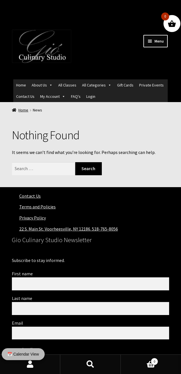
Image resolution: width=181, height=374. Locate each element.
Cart (139, 360)
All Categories (94, 85)
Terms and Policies (37, 207)
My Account (50, 96)
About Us (39, 85)
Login (90, 96)
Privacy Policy (32, 218)
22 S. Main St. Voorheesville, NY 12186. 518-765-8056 (68, 229)
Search (90, 364)
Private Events (151, 85)
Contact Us (25, 96)
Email (17, 323)
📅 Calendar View (23, 354)
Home (21, 85)
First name (22, 273)
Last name (22, 298)
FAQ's (76, 96)
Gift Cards (125, 85)
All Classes (67, 85)
